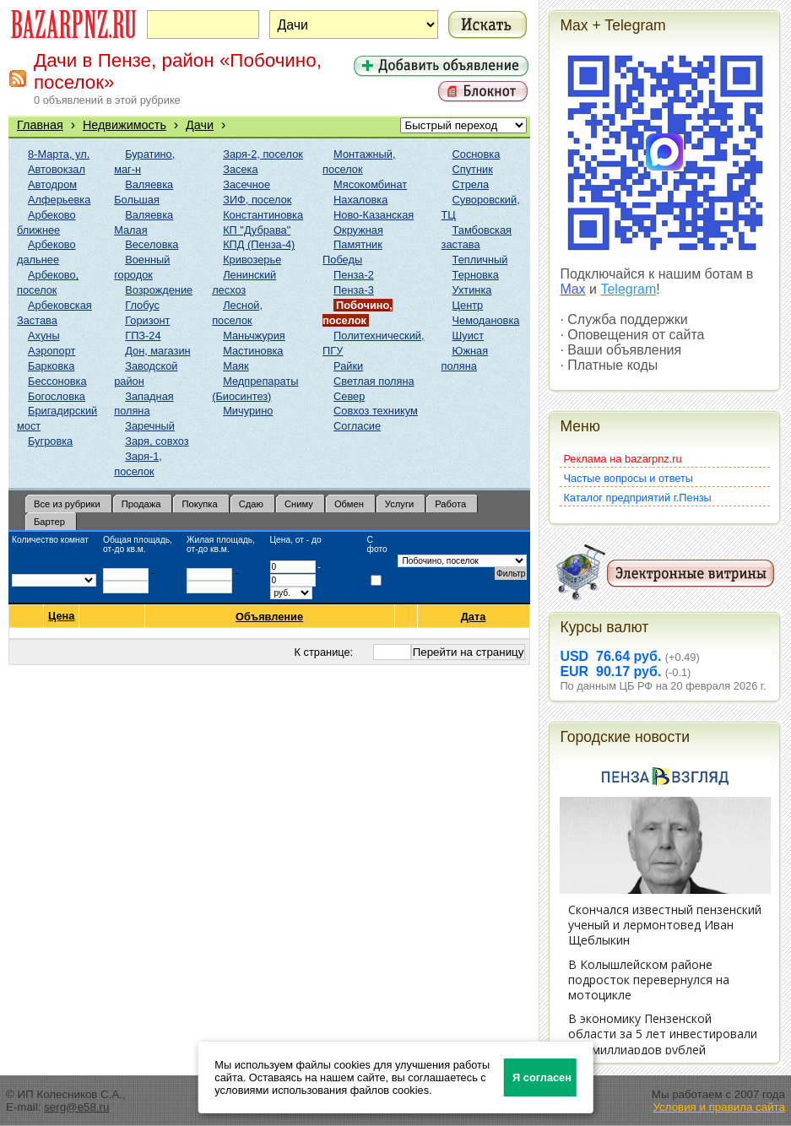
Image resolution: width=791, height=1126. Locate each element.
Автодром (52, 184)
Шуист (468, 335)
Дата (474, 616)
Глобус (142, 305)
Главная (40, 125)
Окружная (358, 230)
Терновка (475, 274)
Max (572, 289)
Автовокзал (56, 169)
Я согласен (542, 1077)
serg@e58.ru (76, 1107)
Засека (240, 169)
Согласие (357, 426)
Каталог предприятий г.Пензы (637, 497)
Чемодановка (486, 320)
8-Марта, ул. (58, 154)
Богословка (56, 396)
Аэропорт (51, 350)
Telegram (628, 289)
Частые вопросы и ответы (628, 478)
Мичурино (248, 410)
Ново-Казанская (373, 214)
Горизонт (147, 320)
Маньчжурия (254, 335)
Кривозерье (252, 259)
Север (349, 396)
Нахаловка (360, 199)
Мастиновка (253, 350)
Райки (348, 366)
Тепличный (480, 259)
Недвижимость (124, 125)
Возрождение (158, 290)
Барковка (51, 366)
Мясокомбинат (370, 184)
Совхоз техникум (375, 410)
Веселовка (151, 244)
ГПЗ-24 (142, 335)
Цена (61, 616)
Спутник (472, 169)
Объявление (270, 616)
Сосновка (476, 154)
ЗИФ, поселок (257, 199)
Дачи (200, 125)
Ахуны (44, 335)
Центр (468, 305)
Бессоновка (57, 381)
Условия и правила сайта (719, 1107)
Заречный (150, 426)
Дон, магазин (157, 350)
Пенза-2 (353, 274)
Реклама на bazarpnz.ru (622, 458)
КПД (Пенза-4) (259, 244)
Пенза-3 (353, 290)
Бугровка (50, 441)
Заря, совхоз (156, 441)
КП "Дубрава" (256, 230)
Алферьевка (59, 199)
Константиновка (263, 214)
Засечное (246, 184)
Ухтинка (472, 290)
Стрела (471, 184)
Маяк (235, 366)
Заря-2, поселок (263, 154)
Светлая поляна (373, 381)
